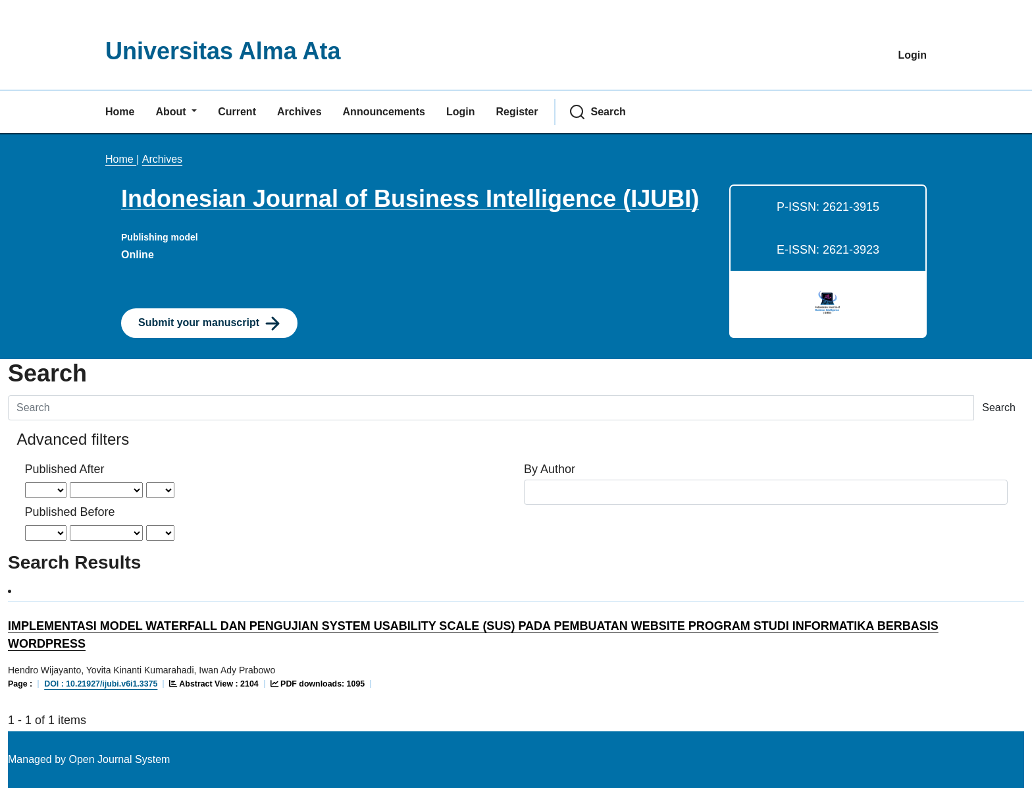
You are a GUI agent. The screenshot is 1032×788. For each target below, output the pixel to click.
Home (119, 111)
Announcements (384, 111)
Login (912, 55)
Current (237, 111)
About (172, 111)
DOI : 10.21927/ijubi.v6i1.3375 (100, 684)
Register (517, 111)
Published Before (70, 512)
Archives (299, 111)
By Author (549, 469)
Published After (65, 469)
